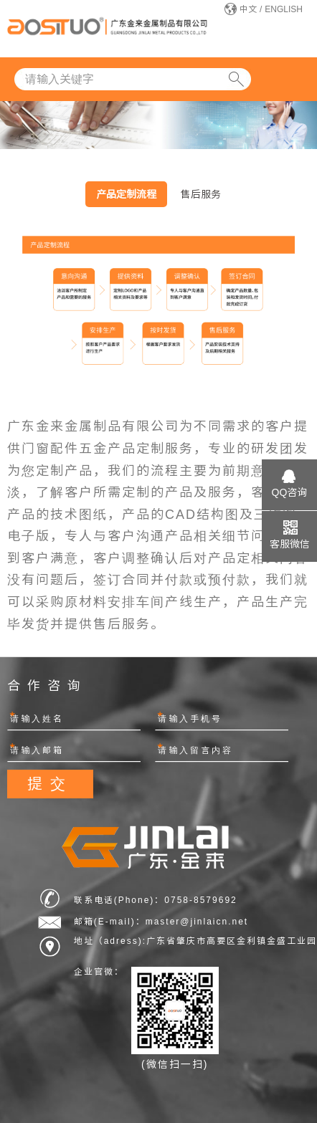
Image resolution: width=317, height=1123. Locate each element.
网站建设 (277, 959)
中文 (248, 9)
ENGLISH (284, 9)
